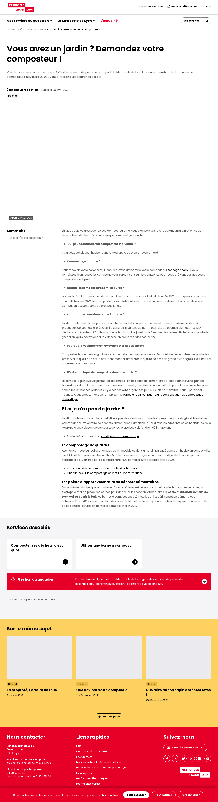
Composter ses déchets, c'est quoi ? (37, 548)
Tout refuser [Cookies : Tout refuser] (163, 795)
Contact (206, 6)
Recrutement (84, 757)
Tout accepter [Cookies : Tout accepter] (136, 795)
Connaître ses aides (151, 6)
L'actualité (109, 21)
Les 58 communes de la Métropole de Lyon (101, 767)
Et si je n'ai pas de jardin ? (26, 238)
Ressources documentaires (92, 751)
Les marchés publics (88, 783)
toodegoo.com (178, 270)
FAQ (78, 746)
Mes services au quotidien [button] (29, 21)
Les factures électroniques (92, 778)
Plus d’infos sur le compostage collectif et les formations (105, 473)
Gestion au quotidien (32, 579)
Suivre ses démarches (182, 6)
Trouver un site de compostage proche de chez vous (102, 468)
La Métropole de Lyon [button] (76, 21)
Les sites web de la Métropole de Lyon (98, 762)
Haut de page (109, 716)
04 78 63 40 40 (16, 773)
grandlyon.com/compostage (119, 436)
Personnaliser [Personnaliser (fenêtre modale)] (191, 795)
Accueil (11, 29)
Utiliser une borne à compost (105, 545)
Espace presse (84, 773)
